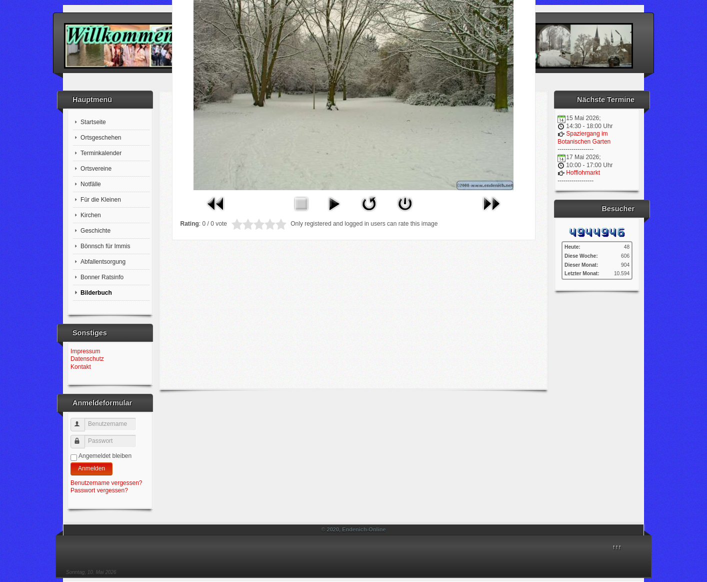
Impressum (85, 351)
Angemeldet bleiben (105, 455)
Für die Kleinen (100, 199)
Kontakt (80, 366)
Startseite (93, 122)
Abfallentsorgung (103, 261)
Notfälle (90, 184)
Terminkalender (101, 153)
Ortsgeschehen (100, 137)
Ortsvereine (96, 168)
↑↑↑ (617, 546)
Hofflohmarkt (583, 172)
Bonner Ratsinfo (102, 277)
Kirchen (90, 215)
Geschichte (95, 230)
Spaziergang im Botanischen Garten (584, 137)
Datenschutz (87, 358)
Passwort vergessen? (99, 490)
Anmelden (91, 468)
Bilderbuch (96, 292)
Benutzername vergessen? (106, 482)
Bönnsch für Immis (105, 246)
